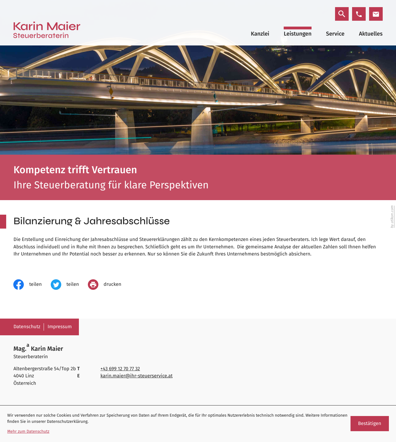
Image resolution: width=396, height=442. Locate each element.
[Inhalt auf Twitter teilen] (69, 284)
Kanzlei (260, 33)
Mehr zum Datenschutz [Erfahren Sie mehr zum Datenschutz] (28, 431)
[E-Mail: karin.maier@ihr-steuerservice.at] (376, 14)
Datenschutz (26, 327)
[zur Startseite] (46, 30)
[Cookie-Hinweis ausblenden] (370, 423)
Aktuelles (370, 33)
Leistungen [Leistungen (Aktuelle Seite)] (298, 33)
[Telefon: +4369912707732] (120, 368)
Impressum (60, 327)
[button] (359, 14)
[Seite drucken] (109, 284)
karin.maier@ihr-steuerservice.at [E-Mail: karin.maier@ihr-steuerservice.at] (137, 376)
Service (335, 33)
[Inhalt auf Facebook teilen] (31, 284)
